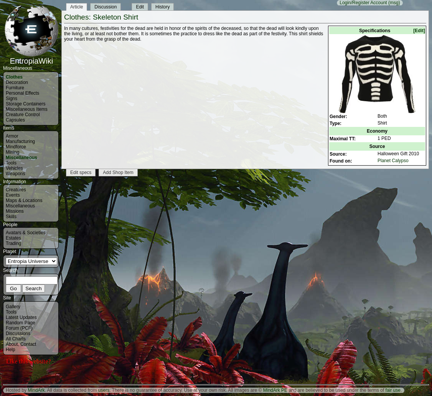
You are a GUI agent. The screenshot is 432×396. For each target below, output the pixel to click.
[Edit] (419, 30)
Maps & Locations (24, 200)
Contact (28, 344)
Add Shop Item (118, 172)
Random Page (20, 322)
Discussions (18, 333)
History (162, 7)
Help (10, 349)
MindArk (36, 390)
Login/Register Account (363, 2)
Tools (11, 163)
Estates (13, 238)
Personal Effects (22, 93)
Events (13, 195)
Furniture (15, 87)
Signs (11, 98)
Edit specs (80, 172)
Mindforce (16, 147)
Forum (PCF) (19, 328)
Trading (13, 243)
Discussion (105, 7)
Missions (15, 211)
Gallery (13, 306)
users (103, 390)
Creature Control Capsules (23, 117)
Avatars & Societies (26, 232)
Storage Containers (25, 104)
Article (76, 7)
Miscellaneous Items (27, 109)
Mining (12, 152)
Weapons (15, 173)
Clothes (14, 77)
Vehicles (14, 168)
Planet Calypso (393, 160)
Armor (12, 136)
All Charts (16, 339)
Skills (11, 216)
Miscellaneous (21, 157)
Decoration (17, 82)
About (12, 344)
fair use (393, 390)
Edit (140, 7)
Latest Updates (21, 317)
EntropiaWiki (31, 57)
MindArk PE (275, 390)
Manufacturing (20, 141)
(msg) (394, 2)
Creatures (16, 189)
